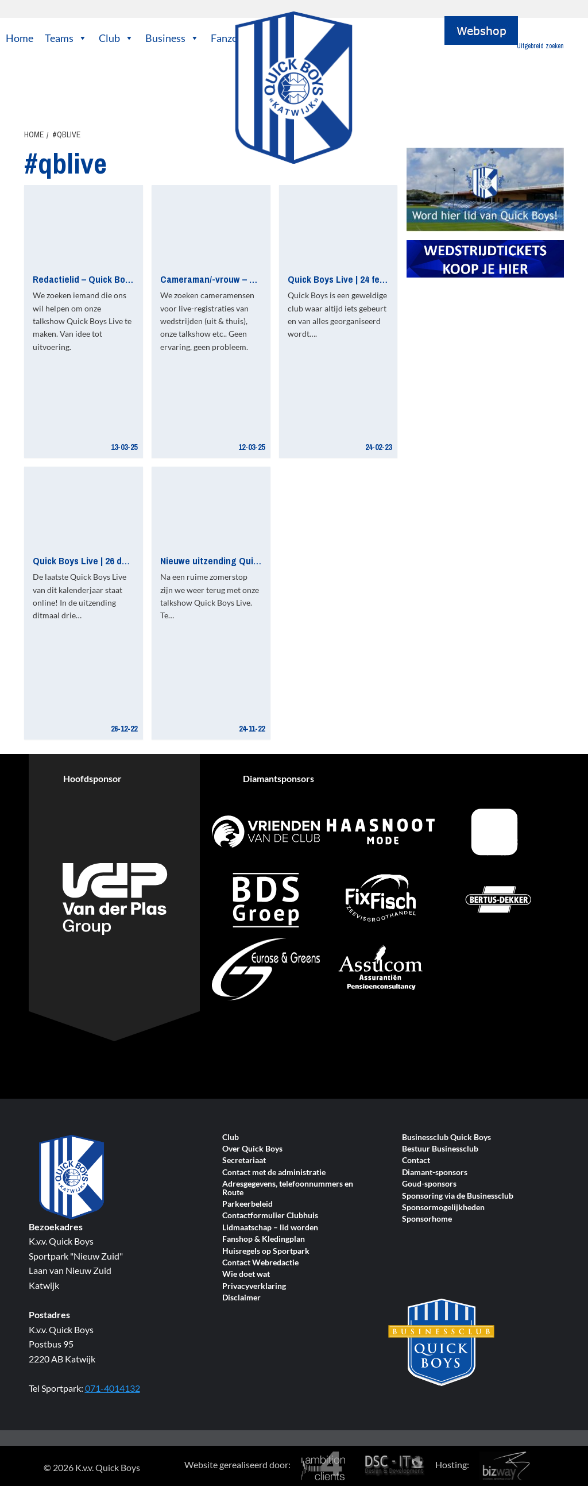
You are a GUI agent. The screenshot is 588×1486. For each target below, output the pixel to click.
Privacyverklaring (254, 1286)
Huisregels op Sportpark (266, 1251)
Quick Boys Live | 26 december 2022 (105, 560)
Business (172, 38)
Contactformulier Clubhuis (270, 1215)
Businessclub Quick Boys (446, 1137)
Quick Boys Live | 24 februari (346, 279)
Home (19, 38)
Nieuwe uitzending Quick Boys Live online (246, 560)
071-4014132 (112, 1388)
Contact (416, 1160)
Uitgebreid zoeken (540, 46)
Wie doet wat (246, 1274)
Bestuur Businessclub (440, 1149)
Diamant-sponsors (434, 1172)
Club (116, 38)
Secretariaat (244, 1160)
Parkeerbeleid (247, 1204)
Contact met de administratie (274, 1172)
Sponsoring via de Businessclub (457, 1196)
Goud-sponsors (429, 1184)
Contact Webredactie (260, 1262)
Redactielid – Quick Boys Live (93, 279)
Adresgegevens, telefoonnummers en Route (287, 1188)
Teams (66, 38)
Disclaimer (241, 1297)
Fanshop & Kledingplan (263, 1239)
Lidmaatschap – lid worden (270, 1227)
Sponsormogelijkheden (443, 1207)
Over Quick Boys (252, 1149)
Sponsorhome (427, 1219)
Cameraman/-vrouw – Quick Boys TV (234, 279)
